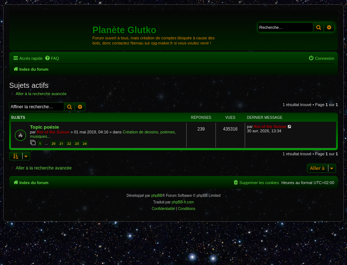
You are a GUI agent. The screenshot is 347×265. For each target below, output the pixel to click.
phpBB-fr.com (183, 202)
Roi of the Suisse (53, 132)
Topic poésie (44, 127)
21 (61, 143)
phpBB (156, 196)
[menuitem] (52, 58)
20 (53, 143)
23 (77, 143)
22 (69, 143)
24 (85, 143)
